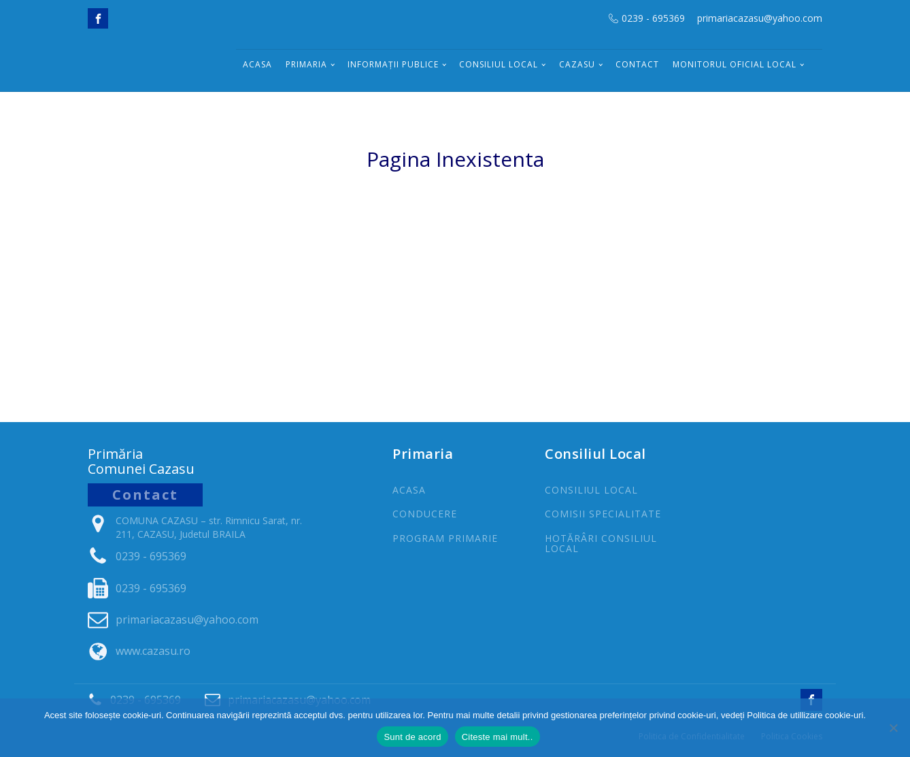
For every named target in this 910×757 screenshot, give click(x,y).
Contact (637, 64)
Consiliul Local (498, 64)
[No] (893, 728)
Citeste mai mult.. (497, 737)
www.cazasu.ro (153, 650)
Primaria (306, 64)
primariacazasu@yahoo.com (759, 18)
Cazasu (577, 64)
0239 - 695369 (653, 18)
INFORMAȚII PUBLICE (393, 64)
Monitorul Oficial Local (734, 64)
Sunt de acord (412, 737)
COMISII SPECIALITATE (603, 514)
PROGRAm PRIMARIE (445, 538)
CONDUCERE (424, 514)
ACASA (409, 490)
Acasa (257, 64)
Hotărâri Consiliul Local (601, 543)
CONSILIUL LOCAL (591, 490)
